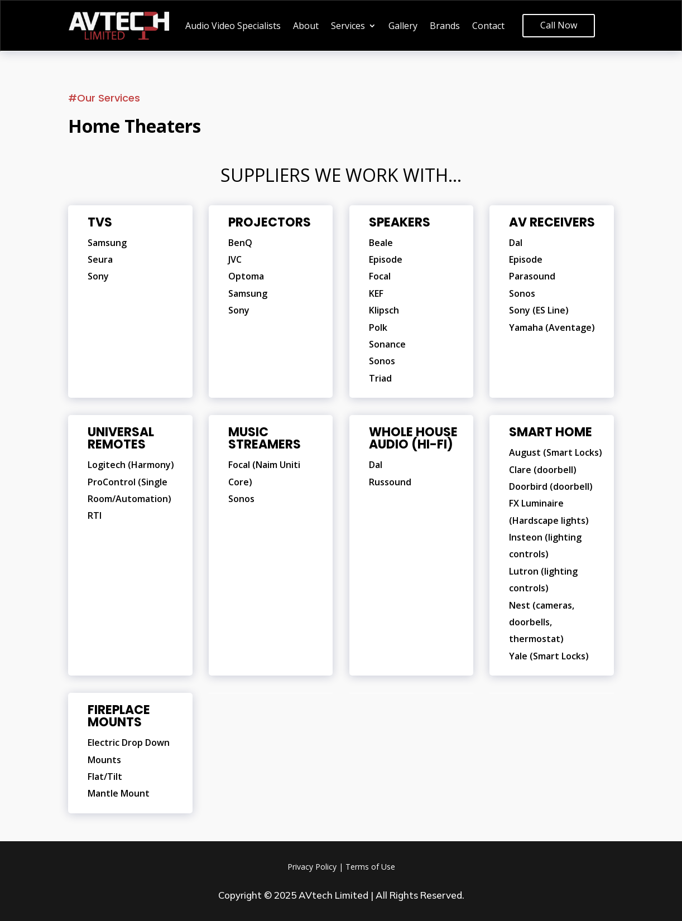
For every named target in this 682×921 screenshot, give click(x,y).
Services (348, 27)
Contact (488, 27)
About (306, 27)
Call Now (558, 25)
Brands (445, 27)
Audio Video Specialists (233, 27)
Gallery (402, 27)
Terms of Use (370, 866)
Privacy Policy (312, 866)
